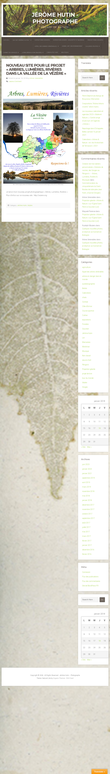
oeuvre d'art (87, 395)
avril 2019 (86, 521)
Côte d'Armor (87, 338)
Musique (85, 386)
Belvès (84, 319)
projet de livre (87, 410)
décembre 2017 (88, 545)
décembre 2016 (88, 592)
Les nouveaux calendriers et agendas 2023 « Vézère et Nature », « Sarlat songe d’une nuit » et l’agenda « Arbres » (93, 123)
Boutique (65, 52)
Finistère (85, 357)
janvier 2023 (87, 506)
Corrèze (85, 333)
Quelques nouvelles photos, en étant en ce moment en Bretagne (91, 256)
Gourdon (85, 362)
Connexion (86, 615)
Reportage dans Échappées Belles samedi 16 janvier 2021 (92, 138)
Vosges (85, 424)
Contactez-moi (52, 52)
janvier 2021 (87, 511)
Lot (83, 372)
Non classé (87, 391)
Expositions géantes (42, 40)
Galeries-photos (92, 46)
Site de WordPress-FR (91, 630)
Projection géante (89, 405)
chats (84, 329)
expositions (87, 353)
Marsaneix (86, 376)
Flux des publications (90, 620)
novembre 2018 (88, 530)
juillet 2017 (86, 568)
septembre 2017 (88, 559)
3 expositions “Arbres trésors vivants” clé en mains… (91, 107)
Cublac (85, 348)
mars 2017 (86, 578)
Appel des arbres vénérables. (46, 46)
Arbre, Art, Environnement (72, 46)
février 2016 (87, 597)
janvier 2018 (87, 540)
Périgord (85, 400)
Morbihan (86, 381)
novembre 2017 (88, 549)
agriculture (86, 293)
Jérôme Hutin (22, 205)
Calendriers (86, 324)
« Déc (83, 484)
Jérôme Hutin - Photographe (55, 18)
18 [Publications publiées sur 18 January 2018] (99, 465)
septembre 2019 (88, 516)
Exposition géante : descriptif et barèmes (68, 40)
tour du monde (88, 414)
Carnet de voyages (10, 52)
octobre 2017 (87, 554)
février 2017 (87, 583)
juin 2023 (86, 502)
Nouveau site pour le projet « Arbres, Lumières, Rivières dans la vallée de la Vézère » (36, 69)
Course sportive (88, 343)
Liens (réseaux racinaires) (32, 52)
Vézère (29, 205)
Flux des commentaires (91, 625)
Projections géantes (95, 40)
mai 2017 (86, 573)
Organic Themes (59, 722)
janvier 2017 (87, 588)
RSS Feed (69, 722)
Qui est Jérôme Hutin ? (21, 40)
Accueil (6, 40)
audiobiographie (88, 314)
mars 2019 (86, 526)
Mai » (89, 484)
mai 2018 (86, 535)
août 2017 (86, 564)
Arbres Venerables (36, 78)
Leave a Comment (15, 81)
